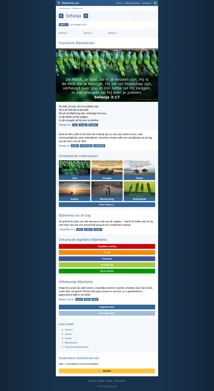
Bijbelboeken (77, 8)
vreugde (83, 125)
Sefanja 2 (88, 33)
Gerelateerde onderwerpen (78, 156)
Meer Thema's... (107, 204)
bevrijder (93, 125)
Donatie (107, 370)
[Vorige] (61, 16)
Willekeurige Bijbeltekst (76, 282)
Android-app (107, 264)
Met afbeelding (106, 313)
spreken (88, 229)
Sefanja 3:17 (65, 124)
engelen (98, 229)
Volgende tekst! (107, 307)
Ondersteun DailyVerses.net (79, 358)
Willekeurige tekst (132, 3)
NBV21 (63, 24)
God (75, 125)
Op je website (107, 271)
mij (65, 363)
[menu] (155, 4)
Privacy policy (119, 381)
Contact (109, 381)
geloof (79, 299)
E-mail (107, 252)
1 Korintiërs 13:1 (67, 229)
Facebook (107, 258)
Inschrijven (146, 3)
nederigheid (99, 146)
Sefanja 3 (112, 33)
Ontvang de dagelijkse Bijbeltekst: (83, 239)
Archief (68, 338)
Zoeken (68, 334)
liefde (79, 229)
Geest (95, 299)
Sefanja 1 (63, 33)
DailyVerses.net (65, 8)
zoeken (75, 146)
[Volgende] (86, 16)
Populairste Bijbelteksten (77, 43)
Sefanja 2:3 (64, 145)
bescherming (86, 146)
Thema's (119, 3)
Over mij (92, 381)
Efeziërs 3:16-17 (66, 299)
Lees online (78, 24)
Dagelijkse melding (107, 246)
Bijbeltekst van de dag (75, 215)
